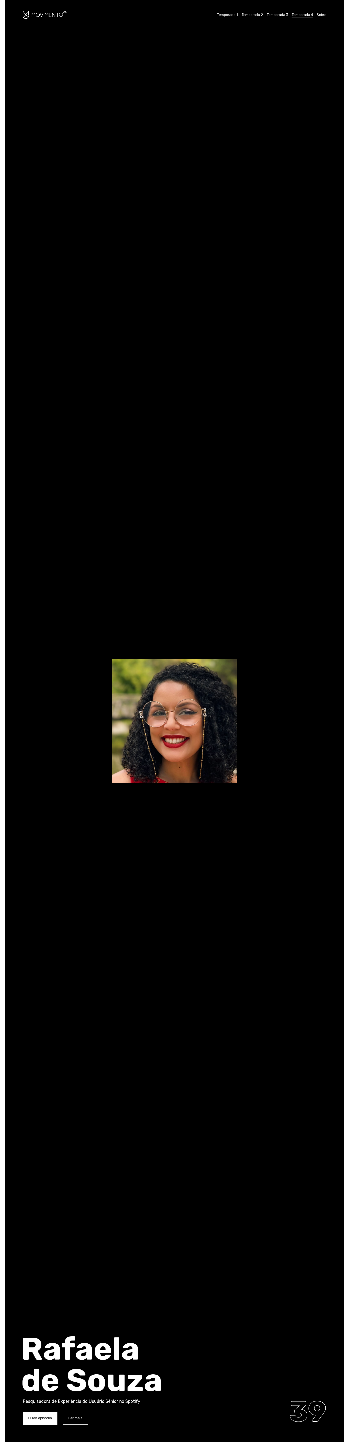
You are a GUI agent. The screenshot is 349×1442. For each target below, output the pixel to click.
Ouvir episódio (40, 1418)
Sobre (321, 15)
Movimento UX (45, 15)
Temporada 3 (277, 15)
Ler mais (75, 1418)
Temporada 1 (227, 15)
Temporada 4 (302, 15)
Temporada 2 (252, 15)
